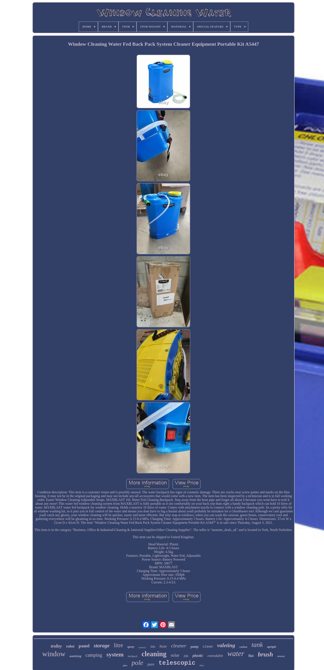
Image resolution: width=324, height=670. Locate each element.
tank (257, 644)
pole (137, 662)
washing (75, 656)
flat (251, 656)
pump (194, 646)
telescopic (177, 663)
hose (163, 646)
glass (125, 665)
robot (70, 646)
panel (84, 645)
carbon (243, 646)
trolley (56, 646)
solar (175, 655)
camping (93, 655)
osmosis (142, 647)
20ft (185, 656)
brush (265, 654)
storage (102, 645)
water (235, 653)
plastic (198, 655)
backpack (132, 656)
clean (208, 647)
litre (118, 645)
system (115, 654)
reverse (281, 656)
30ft (152, 646)
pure (151, 664)
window (54, 654)
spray (130, 646)
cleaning (154, 654)
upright (271, 646)
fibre (202, 665)
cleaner (178, 645)
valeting (226, 645)
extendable (215, 656)
